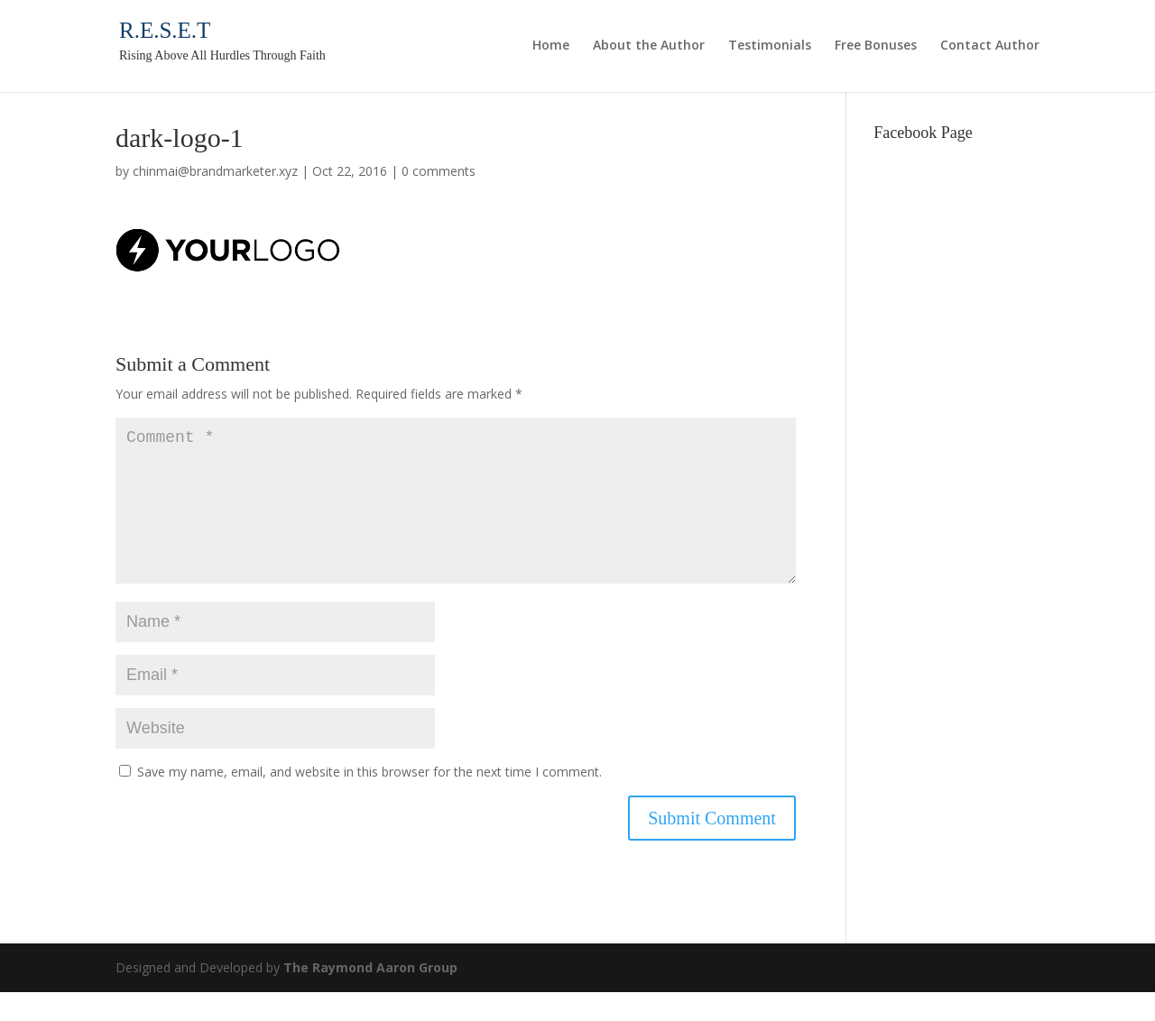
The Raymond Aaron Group (370, 996)
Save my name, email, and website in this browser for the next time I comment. (369, 800)
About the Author (649, 46)
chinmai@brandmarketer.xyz (215, 170)
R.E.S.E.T (164, 30)
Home (550, 46)
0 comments (439, 170)
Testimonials (769, 46)
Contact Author (990, 46)
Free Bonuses (876, 46)
